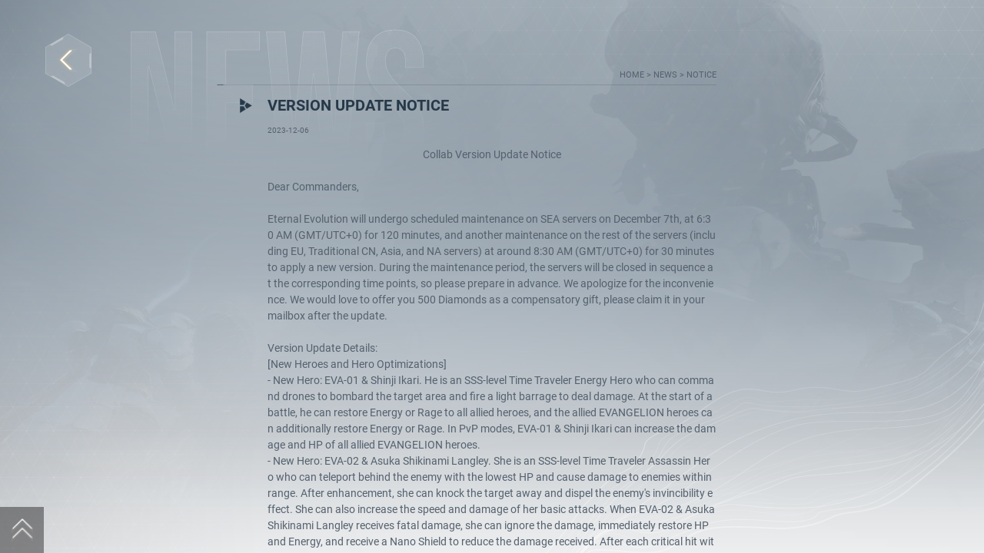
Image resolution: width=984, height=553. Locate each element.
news (666, 75)
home (633, 75)
